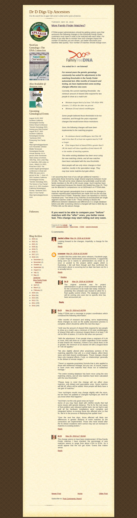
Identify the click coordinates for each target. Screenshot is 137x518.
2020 (34, 247)
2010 (34, 306)
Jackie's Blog (63, 238)
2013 (34, 298)
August (36, 270)
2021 (34, 244)
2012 (34, 300)
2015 (34, 293)
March (36, 288)
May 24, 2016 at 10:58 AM (82, 281)
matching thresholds (92, 227)
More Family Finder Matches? (68, 25)
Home (80, 494)
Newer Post (56, 494)
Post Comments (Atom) (72, 499)
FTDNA (82, 227)
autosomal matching (62, 227)
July (35, 272)
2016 (34, 257)
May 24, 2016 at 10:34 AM (77, 253)
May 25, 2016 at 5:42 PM (76, 310)
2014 (34, 295)
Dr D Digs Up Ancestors (49, 11)
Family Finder (74, 227)
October (37, 265)
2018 (34, 252)
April (35, 285)
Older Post (103, 494)
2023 (34, 239)
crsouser (62, 253)
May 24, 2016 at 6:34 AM (80, 238)
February (37, 290)
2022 (34, 241)
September (38, 267)
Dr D (66, 281)
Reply (60, 246)
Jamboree (36, 278)
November (37, 262)
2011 (34, 303)
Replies (64, 277)
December (37, 260)
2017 (34, 254)
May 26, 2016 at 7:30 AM (76, 436)
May (35, 275)
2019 (34, 249)
